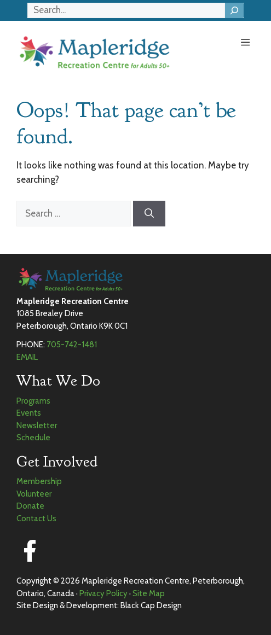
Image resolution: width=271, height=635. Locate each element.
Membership (39, 481)
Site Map (148, 593)
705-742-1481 (72, 344)
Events (28, 413)
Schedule (33, 437)
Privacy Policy (103, 593)
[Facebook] (29, 551)
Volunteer (33, 494)
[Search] (234, 10)
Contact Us (36, 518)
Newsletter (36, 425)
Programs (33, 401)
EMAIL (27, 357)
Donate (30, 506)
